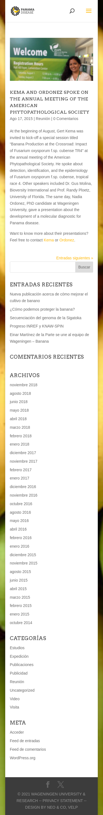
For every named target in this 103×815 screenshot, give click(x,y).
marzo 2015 (20, 597)
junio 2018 (19, 401)
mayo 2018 (19, 410)
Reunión (43, 118)
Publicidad (19, 673)
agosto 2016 (20, 512)
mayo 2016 (19, 520)
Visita (14, 707)
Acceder (17, 732)
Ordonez (66, 240)
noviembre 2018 (23, 385)
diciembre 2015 (23, 555)
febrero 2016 (21, 538)
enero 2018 (19, 444)
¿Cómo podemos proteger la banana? (42, 309)
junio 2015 (19, 580)
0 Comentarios (65, 118)
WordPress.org (22, 758)
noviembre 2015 (23, 563)
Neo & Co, (57, 807)
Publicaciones (22, 664)
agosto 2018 (20, 393)
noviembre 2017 (23, 461)
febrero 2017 (21, 470)
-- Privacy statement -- (63, 800)
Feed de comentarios (28, 749)
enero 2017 (19, 478)
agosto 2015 (20, 571)
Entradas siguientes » (74, 258)
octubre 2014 (21, 622)
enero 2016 (19, 546)
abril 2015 (18, 589)
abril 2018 (18, 419)
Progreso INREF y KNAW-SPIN (37, 326)
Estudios (17, 648)
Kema (49, 240)
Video (15, 699)
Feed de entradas (25, 741)
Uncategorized (22, 690)
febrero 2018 (21, 436)
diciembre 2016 (23, 486)
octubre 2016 (21, 504)
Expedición (19, 656)
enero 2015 (19, 614)
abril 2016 (18, 529)
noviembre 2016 (23, 495)
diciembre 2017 (23, 453)
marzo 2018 (20, 427)
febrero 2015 (21, 605)
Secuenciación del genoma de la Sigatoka (46, 318)
